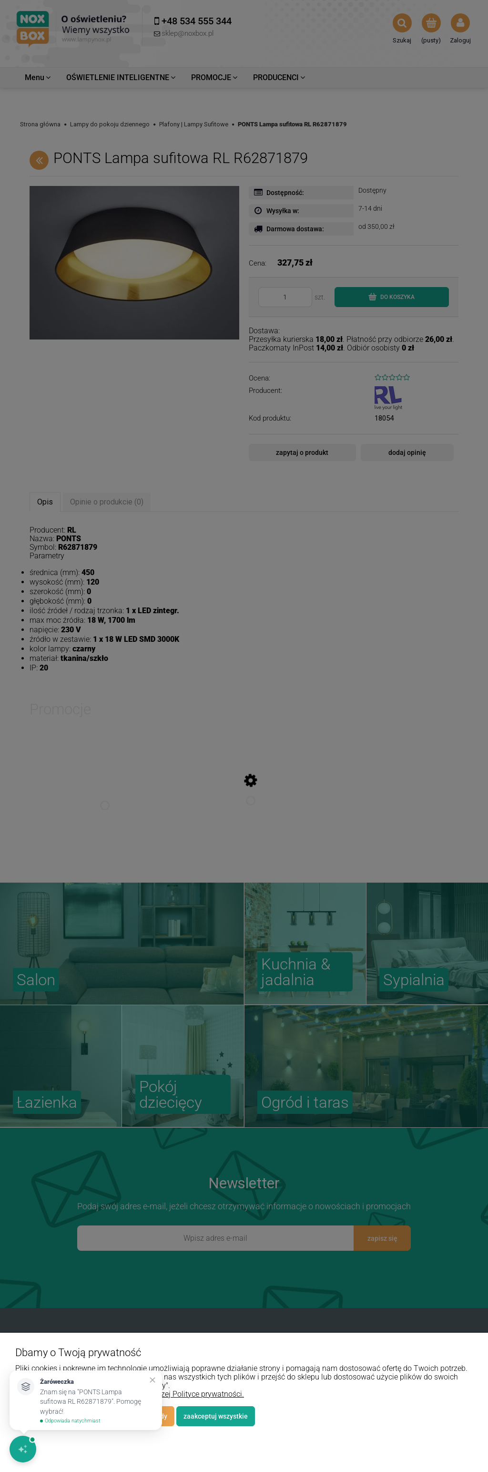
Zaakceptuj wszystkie (215, 1416)
